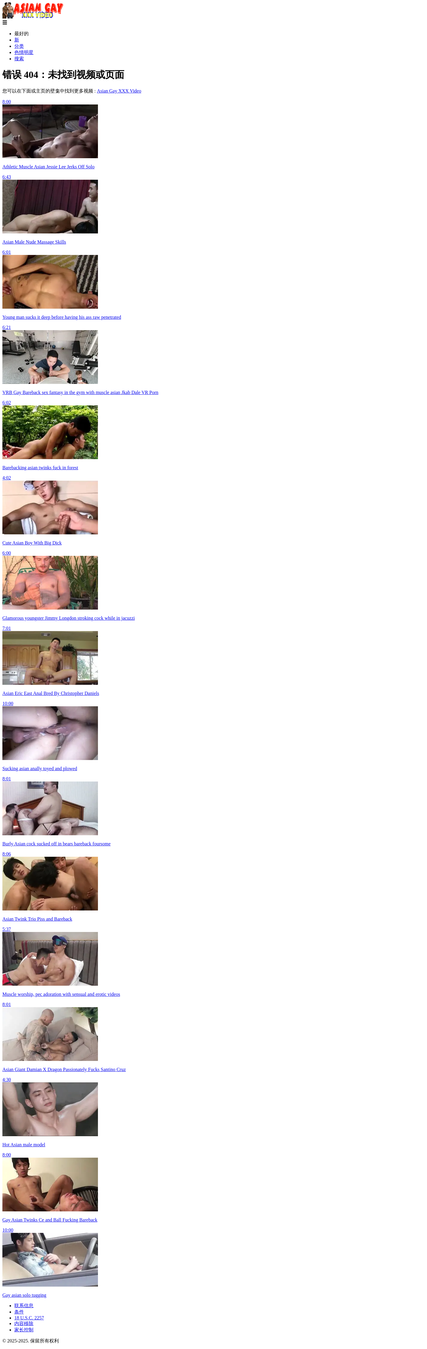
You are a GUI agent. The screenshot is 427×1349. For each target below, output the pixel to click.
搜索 (19, 58)
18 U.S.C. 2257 (29, 1317)
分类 (19, 46)
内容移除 (23, 1323)
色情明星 (23, 52)
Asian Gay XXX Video (119, 90)
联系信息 (23, 1305)
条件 (19, 1311)
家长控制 (23, 1329)
